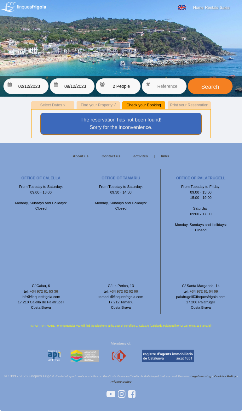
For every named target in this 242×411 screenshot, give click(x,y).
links (165, 156)
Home (198, 7)
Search (210, 87)
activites (140, 156)
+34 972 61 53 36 (44, 291)
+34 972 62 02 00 (124, 291)
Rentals (211, 7)
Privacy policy (121, 381)
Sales (224, 7)
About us (81, 156)
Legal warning (200, 376)
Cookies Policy (225, 376)
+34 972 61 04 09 (204, 291)
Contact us (110, 156)
